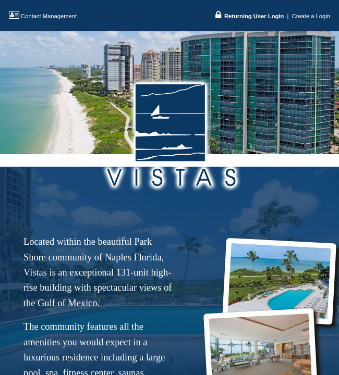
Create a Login (311, 16)
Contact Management (43, 16)
